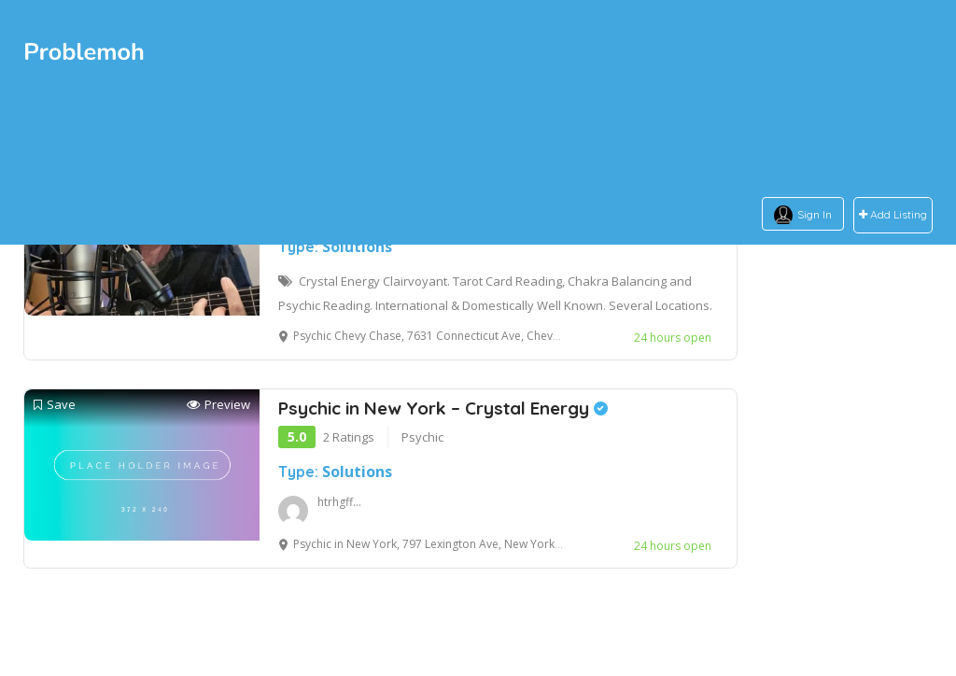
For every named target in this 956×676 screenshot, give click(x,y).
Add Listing (893, 215)
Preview (218, 404)
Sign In (814, 214)
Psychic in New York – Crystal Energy (443, 408)
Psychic (422, 437)
